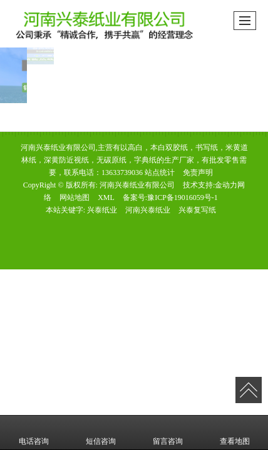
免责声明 (198, 172)
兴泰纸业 (102, 210)
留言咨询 (168, 432)
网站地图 (74, 197)
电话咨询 (34, 432)
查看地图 (235, 432)
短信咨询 (101, 432)
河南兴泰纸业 (147, 210)
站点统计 (160, 172)
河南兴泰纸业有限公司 (137, 185)
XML (106, 197)
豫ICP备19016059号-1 (182, 197)
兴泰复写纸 (197, 210)
